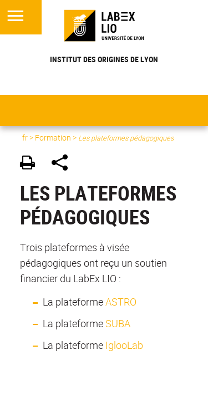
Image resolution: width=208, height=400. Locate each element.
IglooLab (124, 345)
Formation (53, 137)
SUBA (117, 323)
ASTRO (120, 301)
